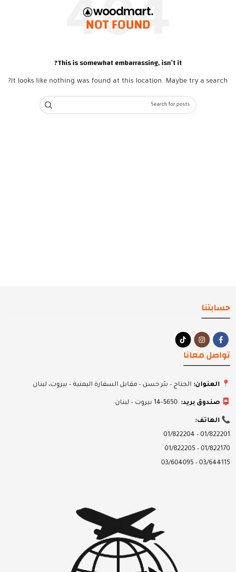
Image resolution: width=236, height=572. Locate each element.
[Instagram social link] (202, 340)
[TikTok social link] (183, 340)
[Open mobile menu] (215, 12)
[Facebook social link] (221, 340)
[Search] (118, 105)
